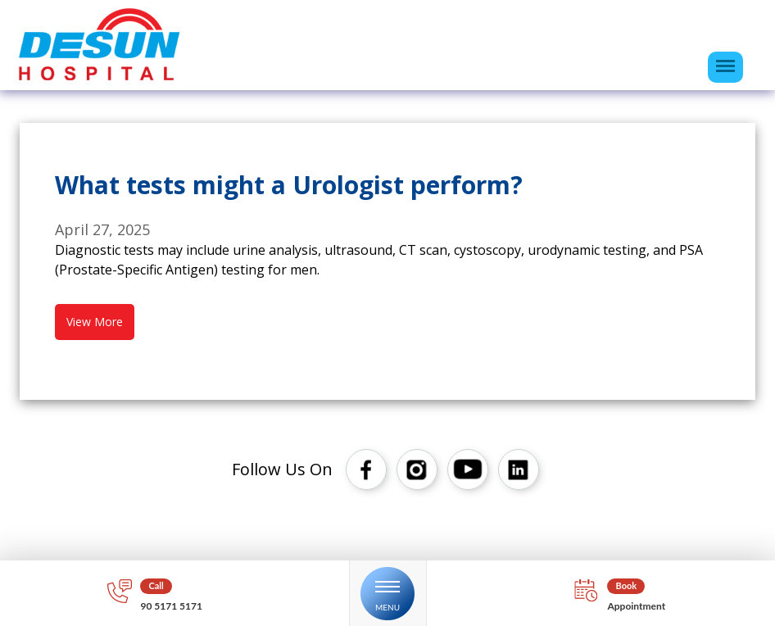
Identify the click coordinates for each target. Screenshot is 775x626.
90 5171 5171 (171, 606)
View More (94, 321)
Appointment (636, 606)
